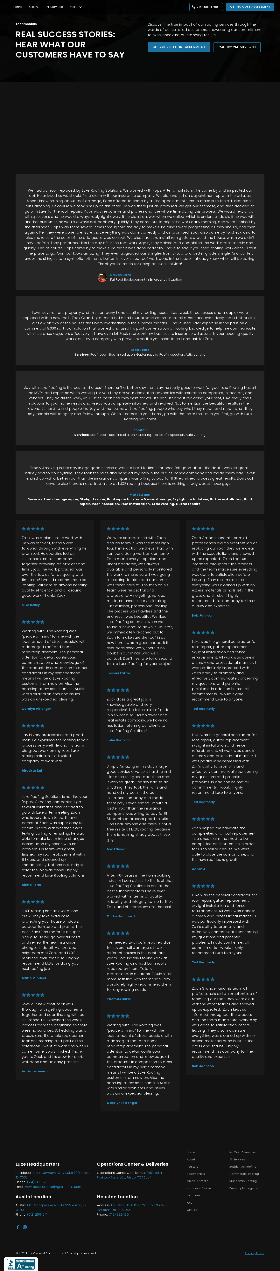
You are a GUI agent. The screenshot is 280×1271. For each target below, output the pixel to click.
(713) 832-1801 (119, 1214)
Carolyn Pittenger (36, 709)
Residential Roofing (242, 1167)
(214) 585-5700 (39, 1182)
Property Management (245, 1188)
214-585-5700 (207, 7)
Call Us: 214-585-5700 (237, 47)
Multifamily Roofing (243, 1181)
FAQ (189, 1203)
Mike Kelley (31, 605)
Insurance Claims (199, 1188)
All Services (54, 7)
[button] (76, 7)
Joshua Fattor (118, 673)
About (191, 1159)
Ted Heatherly (203, 709)
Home (17, 7)
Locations (193, 1195)
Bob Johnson (203, 615)
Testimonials (196, 1174)
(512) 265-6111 (37, 1214)
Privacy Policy (254, 1253)
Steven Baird (120, 275)
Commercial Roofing (244, 1174)
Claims (34, 7)
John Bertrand (118, 740)
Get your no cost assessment (179, 47)
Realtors (192, 1167)
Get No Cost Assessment (250, 7)
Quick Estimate (197, 1181)
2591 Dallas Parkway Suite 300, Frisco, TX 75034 (130, 1175)
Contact (193, 1210)
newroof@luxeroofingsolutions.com (53, 1187)
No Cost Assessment (244, 1152)
